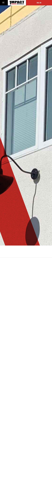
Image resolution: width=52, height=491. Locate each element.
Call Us (39, 3)
